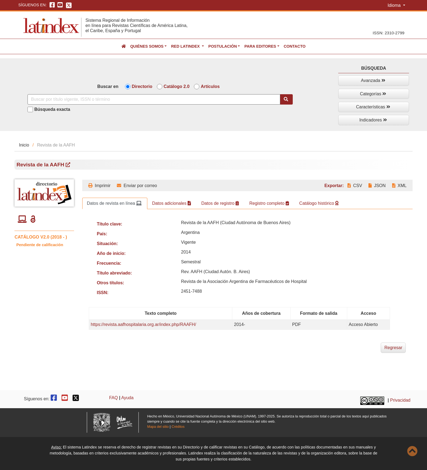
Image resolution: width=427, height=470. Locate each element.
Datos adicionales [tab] (171, 203)
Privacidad (400, 400)
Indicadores (373, 120)
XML (399, 185)
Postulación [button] (222, 46)
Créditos (178, 427)
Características (373, 107)
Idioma (395, 5)
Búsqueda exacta (52, 109)
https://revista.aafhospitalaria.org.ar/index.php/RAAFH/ (143, 324)
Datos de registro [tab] (220, 203)
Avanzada (373, 80)
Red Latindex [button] (186, 46)
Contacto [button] (295, 46)
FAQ (113, 397)
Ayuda (127, 397)
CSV (354, 185)
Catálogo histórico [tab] (319, 203)
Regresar (393, 347)
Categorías (373, 93)
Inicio (24, 145)
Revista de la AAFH (44, 164)
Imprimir (99, 185)
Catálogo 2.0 (177, 86)
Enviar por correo (137, 185)
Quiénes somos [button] (146, 46)
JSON (377, 185)
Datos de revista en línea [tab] (114, 203)
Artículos (210, 86)
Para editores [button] (260, 46)
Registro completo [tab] (269, 203)
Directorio (142, 86)
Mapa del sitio (158, 427)
